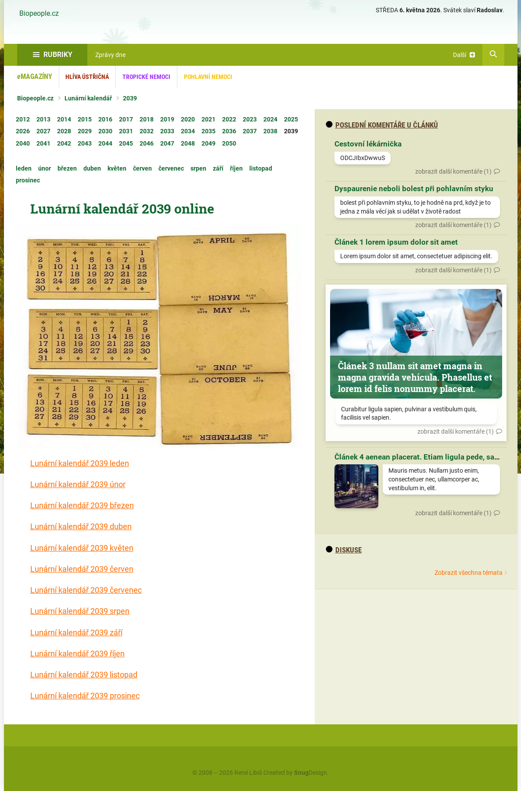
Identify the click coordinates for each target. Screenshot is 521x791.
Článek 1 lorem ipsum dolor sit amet (396, 242)
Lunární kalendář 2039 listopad (83, 674)
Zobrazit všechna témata (469, 572)
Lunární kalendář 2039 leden (79, 463)
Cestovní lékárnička (368, 143)
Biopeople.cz (39, 13)
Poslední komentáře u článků (382, 125)
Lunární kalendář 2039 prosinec (85, 695)
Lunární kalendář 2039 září (76, 632)
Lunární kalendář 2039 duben (81, 526)
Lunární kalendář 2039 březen (82, 505)
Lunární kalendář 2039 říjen (77, 653)
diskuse (344, 549)
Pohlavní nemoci (208, 76)
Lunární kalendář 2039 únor (78, 484)
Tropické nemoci (146, 76)
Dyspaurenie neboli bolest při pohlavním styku (413, 188)
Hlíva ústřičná (87, 76)
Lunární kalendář (88, 98)
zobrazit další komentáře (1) (453, 171)
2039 (130, 98)
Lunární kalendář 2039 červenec (86, 590)
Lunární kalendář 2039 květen (81, 547)
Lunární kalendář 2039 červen (81, 569)
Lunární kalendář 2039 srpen (79, 611)
